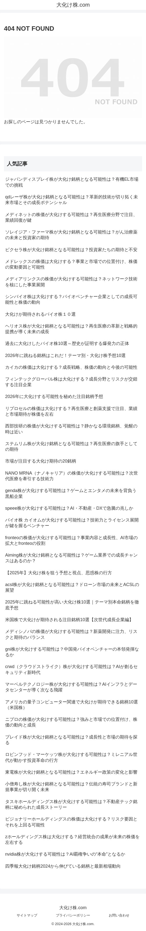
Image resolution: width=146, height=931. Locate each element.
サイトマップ (27, 915)
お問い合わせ (119, 915)
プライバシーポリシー (73, 915)
